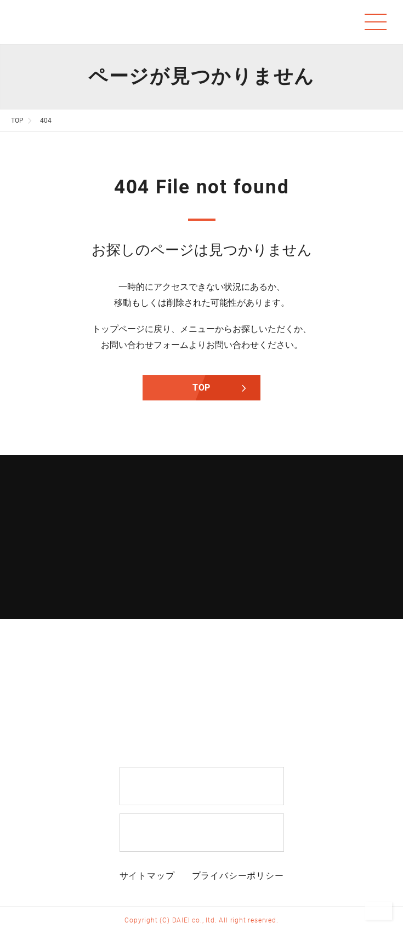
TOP (201, 387)
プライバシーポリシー (238, 875)
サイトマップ (147, 875)
